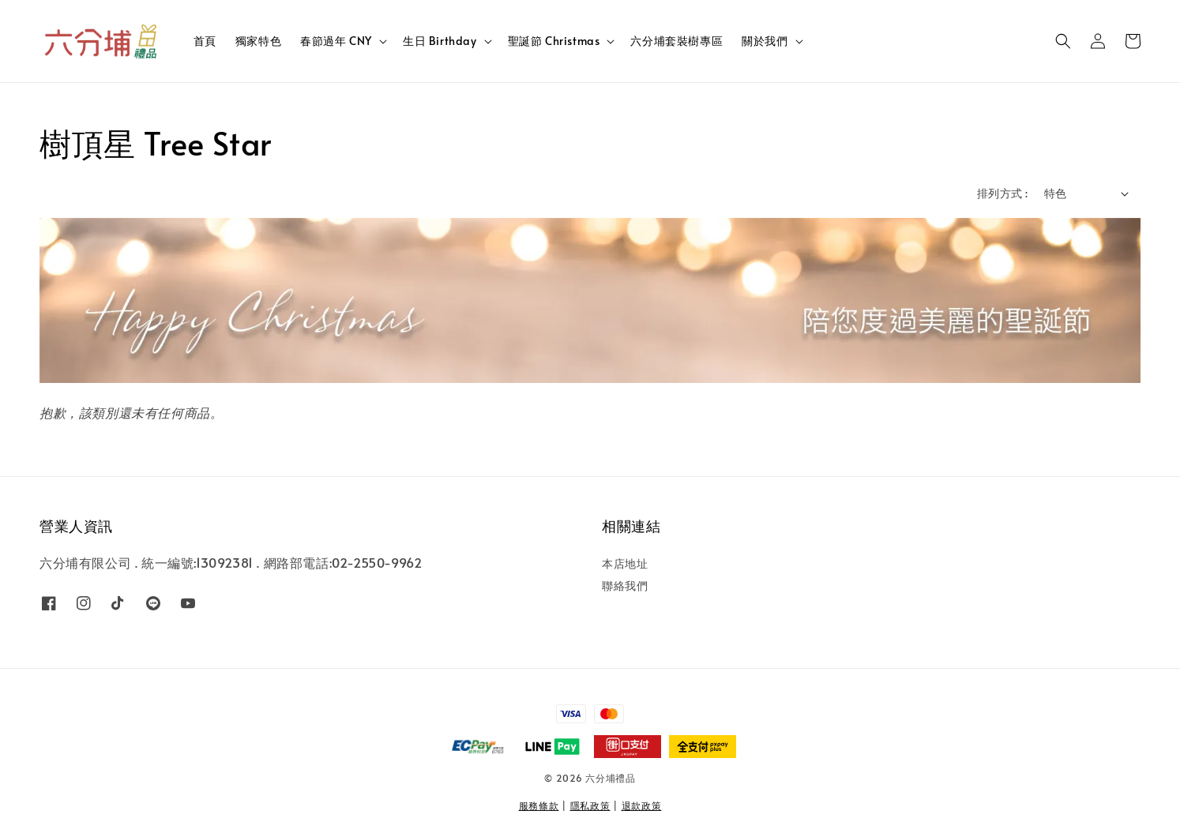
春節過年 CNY (336, 41)
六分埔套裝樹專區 (676, 40)
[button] (1063, 41)
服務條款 (539, 805)
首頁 (205, 40)
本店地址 (625, 564)
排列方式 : (1002, 193)
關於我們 (764, 41)
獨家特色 (258, 40)
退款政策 (642, 805)
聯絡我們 (625, 585)
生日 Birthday (440, 41)
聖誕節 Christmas (554, 41)
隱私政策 (590, 805)
